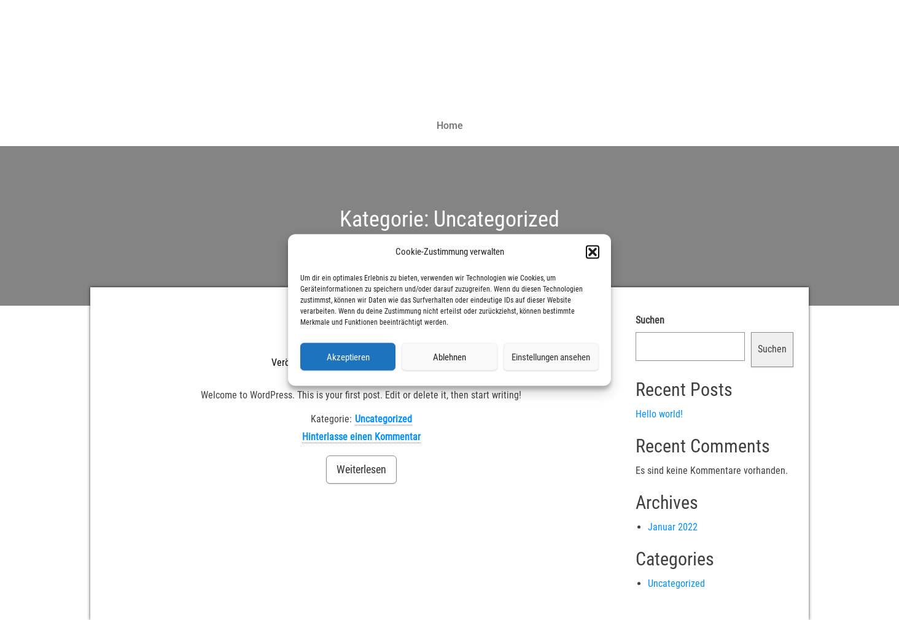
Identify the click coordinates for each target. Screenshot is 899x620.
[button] (592, 252)
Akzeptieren (348, 356)
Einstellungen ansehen (551, 356)
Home (450, 125)
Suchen (650, 320)
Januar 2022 (673, 527)
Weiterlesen (361, 469)
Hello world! (659, 414)
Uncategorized (383, 419)
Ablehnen (449, 356)
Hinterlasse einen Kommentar (361, 437)
